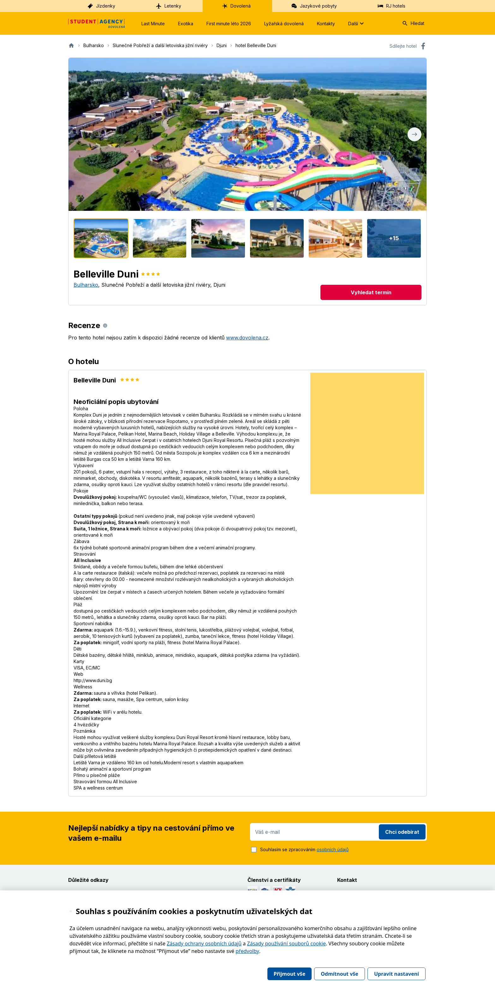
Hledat (413, 23)
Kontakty (326, 23)
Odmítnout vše (339, 973)
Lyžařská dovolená (284, 23)
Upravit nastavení (396, 973)
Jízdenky (101, 6)
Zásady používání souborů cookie (286, 943)
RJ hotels (391, 6)
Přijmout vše (289, 973)
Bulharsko (86, 285)
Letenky (168, 6)
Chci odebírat (402, 832)
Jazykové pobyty (314, 6)
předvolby (247, 951)
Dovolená (236, 6)
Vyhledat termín (371, 292)
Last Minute (153, 23)
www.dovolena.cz (247, 337)
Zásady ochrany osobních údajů (204, 943)
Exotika (185, 23)
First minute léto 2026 (228, 23)
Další (357, 23)
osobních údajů (333, 849)
